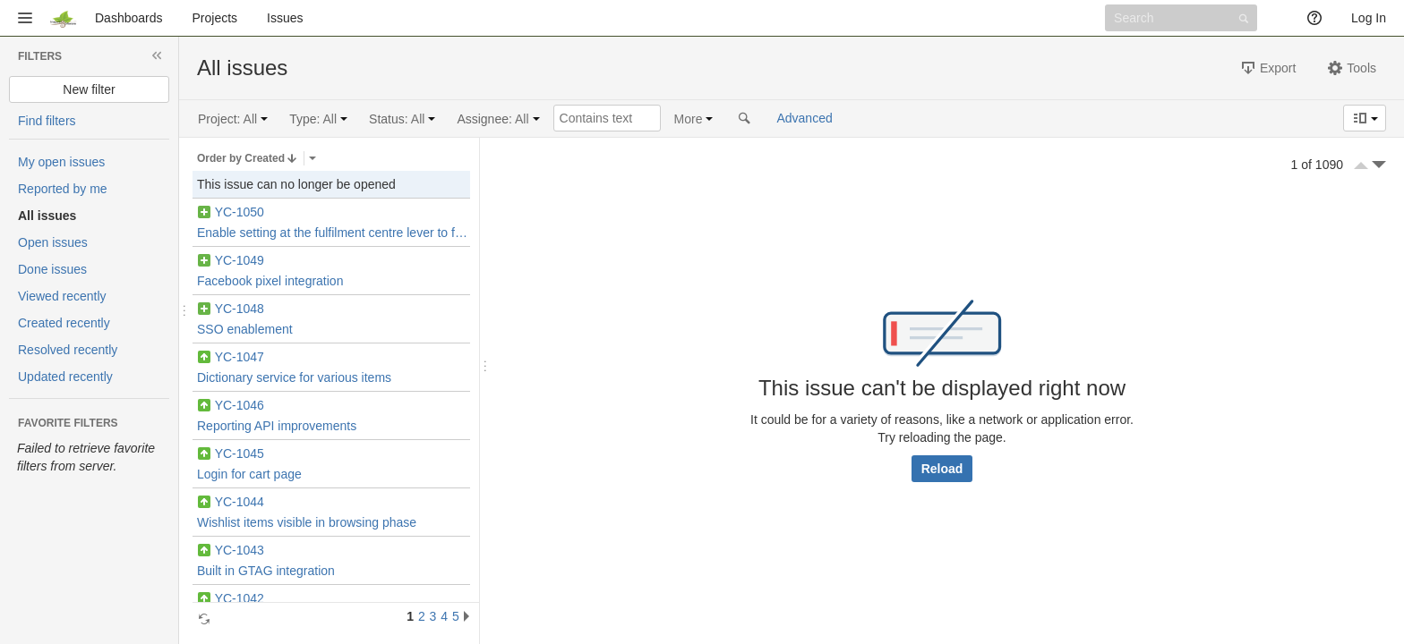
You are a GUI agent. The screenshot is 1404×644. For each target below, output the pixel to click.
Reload (942, 469)
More (688, 119)
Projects (215, 18)
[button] (25, 18)
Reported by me (62, 189)
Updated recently (65, 376)
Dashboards (129, 18)
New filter (89, 89)
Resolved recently (67, 350)
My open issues (61, 162)
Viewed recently (62, 296)
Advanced (804, 118)
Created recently (64, 323)
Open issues (53, 242)
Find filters (47, 121)
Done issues (52, 269)
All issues (47, 215)
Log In (1368, 18)
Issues (285, 18)
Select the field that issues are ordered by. (312, 158)
